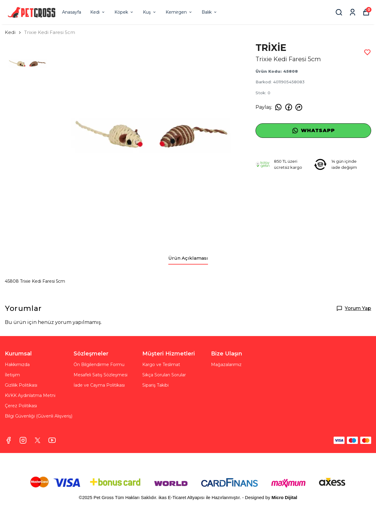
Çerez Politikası (21, 405)
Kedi (97, 12)
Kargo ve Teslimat (161, 364)
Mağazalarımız (226, 364)
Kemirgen (179, 12)
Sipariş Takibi (155, 385)
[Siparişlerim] (352, 12)
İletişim (12, 375)
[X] (37, 440)
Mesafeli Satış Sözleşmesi (100, 375)
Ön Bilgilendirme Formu (99, 364)
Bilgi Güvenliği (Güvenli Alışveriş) (38, 416)
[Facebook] (8, 440)
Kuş (150, 12)
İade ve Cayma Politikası (99, 385)
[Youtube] (52, 440)
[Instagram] (23, 440)
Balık (209, 12)
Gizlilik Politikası (21, 385)
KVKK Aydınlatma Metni (30, 395)
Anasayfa (71, 12)
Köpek (124, 12)
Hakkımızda (17, 364)
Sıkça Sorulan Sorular (164, 375)
